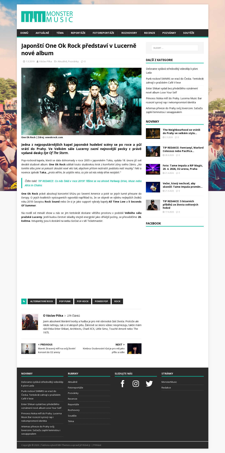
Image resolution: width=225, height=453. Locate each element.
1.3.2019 (30, 61)
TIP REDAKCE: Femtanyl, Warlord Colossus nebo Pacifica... (183, 149)
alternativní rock (41, 301)
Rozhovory (129, 32)
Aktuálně (42, 32)
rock (117, 301)
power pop (101, 301)
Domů (24, 32)
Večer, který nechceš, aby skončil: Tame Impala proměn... (182, 185)
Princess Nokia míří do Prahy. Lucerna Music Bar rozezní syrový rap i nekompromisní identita (41, 417)
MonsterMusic (169, 381)
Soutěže (188, 32)
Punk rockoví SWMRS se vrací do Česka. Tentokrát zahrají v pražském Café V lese (40, 394)
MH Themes (64, 445)
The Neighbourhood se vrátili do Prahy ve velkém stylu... (181, 131)
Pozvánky (169, 32)
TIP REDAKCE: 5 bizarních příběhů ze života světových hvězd (180, 204)
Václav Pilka (45, 61)
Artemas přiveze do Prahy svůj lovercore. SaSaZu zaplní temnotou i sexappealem (40, 430)
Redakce (166, 387)
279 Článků (73, 315)
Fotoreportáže (103, 32)
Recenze (149, 32)
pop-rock (82, 301)
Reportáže (78, 32)
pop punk (65, 301)
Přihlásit (97, 445)
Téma (60, 32)
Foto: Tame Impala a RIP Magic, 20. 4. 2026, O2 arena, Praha (183, 167)
